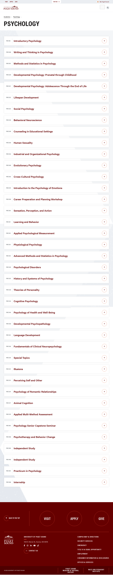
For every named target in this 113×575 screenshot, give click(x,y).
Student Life (75, 7)
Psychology (16, 17)
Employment (82, 553)
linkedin (31, 545)
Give (16, 2)
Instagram (27, 545)
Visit (6, 2)
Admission (61, 7)
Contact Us (31, 551)
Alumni (97, 7)
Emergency (82, 545)
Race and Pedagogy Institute (96, 570)
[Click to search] (107, 7)
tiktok (38, 545)
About (36, 7)
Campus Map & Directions (88, 536)
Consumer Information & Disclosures (93, 558)
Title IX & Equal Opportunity (89, 549)
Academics (48, 7)
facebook (24, 545)
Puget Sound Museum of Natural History (71, 570)
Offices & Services (85, 562)
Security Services (85, 541)
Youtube (34, 545)
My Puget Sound (103, 2)
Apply (11, 2)
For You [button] (56, 2)
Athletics (88, 7)
